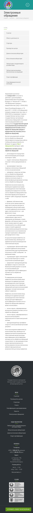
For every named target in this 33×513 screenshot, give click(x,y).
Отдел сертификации (12, 77)
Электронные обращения (16, 414)
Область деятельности (12, 38)
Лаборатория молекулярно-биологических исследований (17, 71)
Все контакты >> (16, 472)
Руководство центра (12, 48)
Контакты (12, 18)
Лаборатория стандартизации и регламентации (17, 64)
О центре (8, 33)
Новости (16, 411)
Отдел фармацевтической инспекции (13, 83)
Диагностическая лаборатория (17, 53)
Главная (6, 18)
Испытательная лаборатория (17, 58)
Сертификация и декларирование (16, 408)
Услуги (16, 405)
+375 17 (13, 450)
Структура (9, 43)
